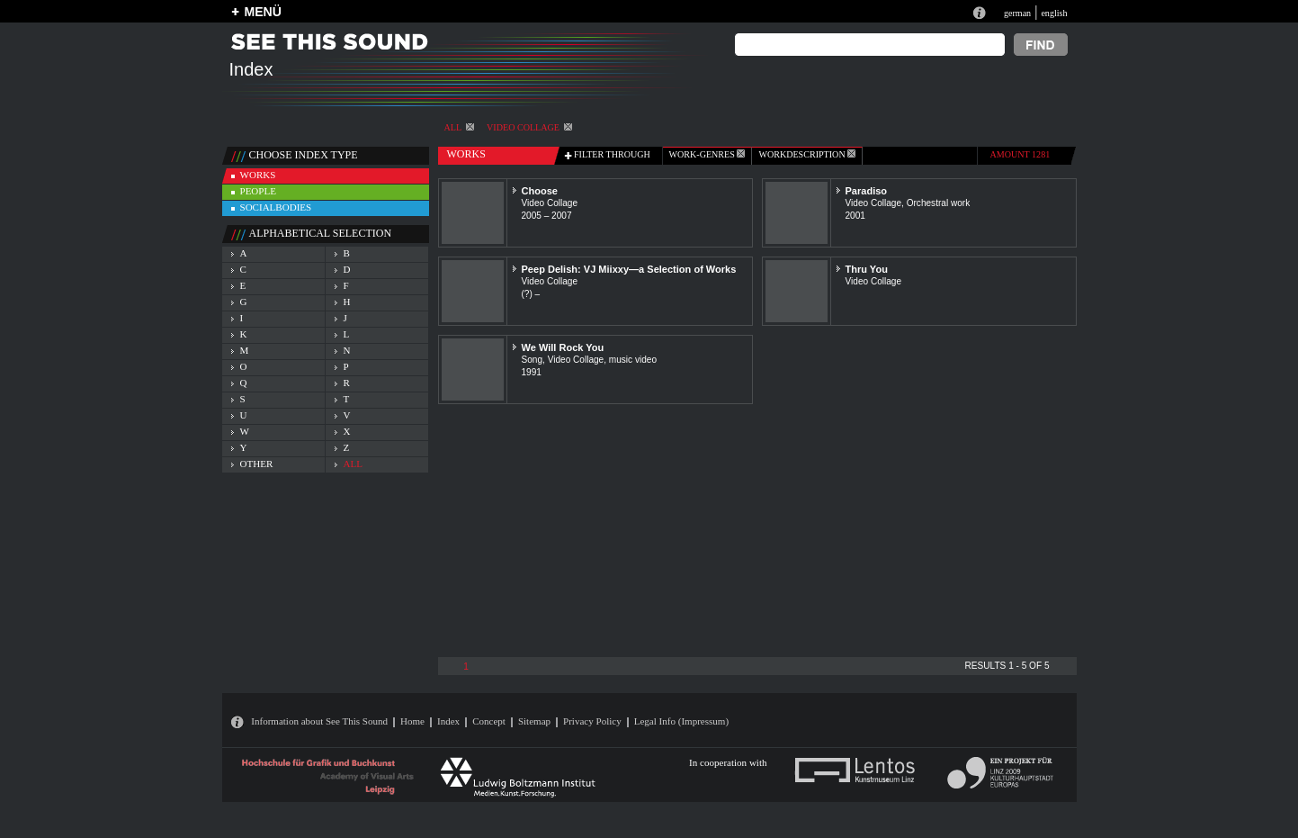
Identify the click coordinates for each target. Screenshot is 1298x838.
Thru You (867, 269)
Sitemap (534, 721)
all (353, 463)
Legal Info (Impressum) (681, 721)
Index (448, 721)
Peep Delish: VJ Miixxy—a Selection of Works (629, 269)
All (459, 127)
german (1017, 13)
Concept (489, 721)
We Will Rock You (563, 347)
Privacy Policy (592, 721)
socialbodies (276, 207)
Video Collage (529, 127)
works (258, 174)
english (1054, 13)
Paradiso (867, 190)
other (256, 463)
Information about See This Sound (319, 721)
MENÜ (263, 12)
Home (412, 721)
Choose (540, 190)
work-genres (707, 154)
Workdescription (806, 154)
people (258, 190)
